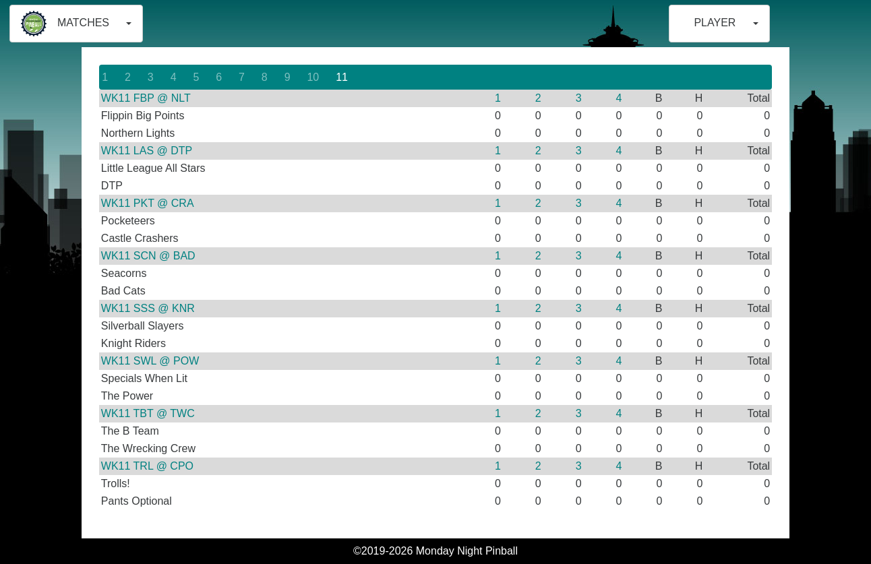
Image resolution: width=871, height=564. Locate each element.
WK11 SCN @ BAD (148, 255)
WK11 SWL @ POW (150, 361)
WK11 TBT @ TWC (148, 413)
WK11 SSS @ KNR (148, 308)
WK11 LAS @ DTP (146, 150)
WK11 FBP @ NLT (146, 98)
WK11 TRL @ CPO (147, 466)
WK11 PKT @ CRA (147, 203)
